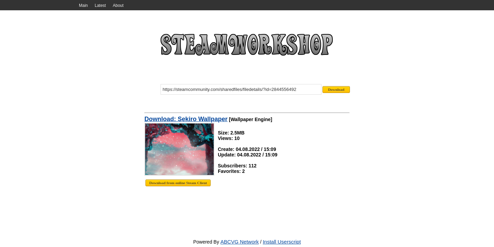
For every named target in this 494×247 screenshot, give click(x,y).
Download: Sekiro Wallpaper (185, 119)
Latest (100, 5)
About (118, 5)
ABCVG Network (240, 242)
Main (83, 5)
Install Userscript (282, 242)
